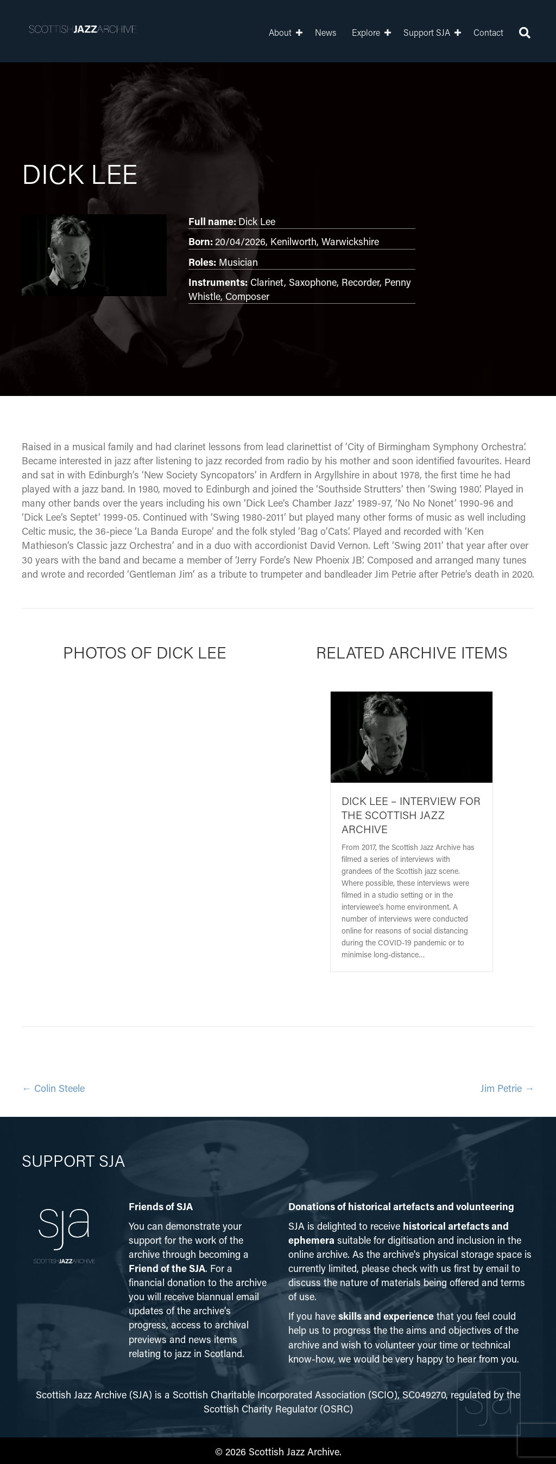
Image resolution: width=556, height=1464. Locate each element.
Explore (358, 32)
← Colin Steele (53, 1088)
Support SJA (418, 32)
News (317, 32)
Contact (480, 32)
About (272, 32)
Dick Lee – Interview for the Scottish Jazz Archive (411, 815)
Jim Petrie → (507, 1088)
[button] (291, 32)
